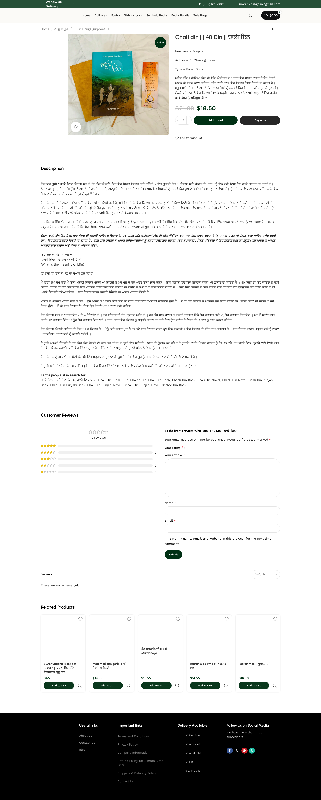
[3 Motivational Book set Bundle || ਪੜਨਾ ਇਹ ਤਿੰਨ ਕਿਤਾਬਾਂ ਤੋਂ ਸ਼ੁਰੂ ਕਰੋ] (63, 637)
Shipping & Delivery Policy (137, 764)
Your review (175, 455)
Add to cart (215, 120)
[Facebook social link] (230, 742)
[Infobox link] (256, 4)
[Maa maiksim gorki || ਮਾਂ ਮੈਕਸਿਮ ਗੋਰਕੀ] (111, 637)
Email (170, 520)
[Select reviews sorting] (266, 574)
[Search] (251, 15)
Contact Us (87, 733)
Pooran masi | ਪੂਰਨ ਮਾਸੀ (254, 664)
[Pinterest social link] (244, 742)
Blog (82, 740)
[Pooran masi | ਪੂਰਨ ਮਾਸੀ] (258, 637)
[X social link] (237, 742)
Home (45, 29)
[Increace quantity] (189, 120)
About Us (85, 726)
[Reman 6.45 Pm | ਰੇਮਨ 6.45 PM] (209, 637)
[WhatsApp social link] (252, 742)
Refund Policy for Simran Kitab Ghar (140, 754)
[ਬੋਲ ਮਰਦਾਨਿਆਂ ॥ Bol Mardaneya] (160, 629)
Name (170, 503)
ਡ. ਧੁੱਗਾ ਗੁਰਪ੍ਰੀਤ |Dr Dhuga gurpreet (80, 29)
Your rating (174, 447)
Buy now (260, 120)
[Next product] (277, 29)
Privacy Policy (128, 735)
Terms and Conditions (134, 727)
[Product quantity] (183, 120)
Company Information (133, 744)
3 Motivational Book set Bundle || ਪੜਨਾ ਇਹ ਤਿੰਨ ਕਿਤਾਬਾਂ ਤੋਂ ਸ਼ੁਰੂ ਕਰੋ (60, 668)
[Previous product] (268, 29)
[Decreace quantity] (177, 120)
